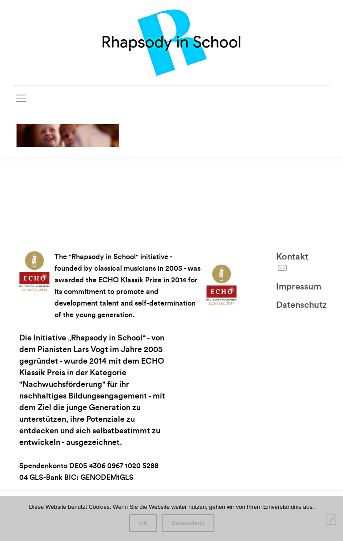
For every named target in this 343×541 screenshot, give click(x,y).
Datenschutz (301, 305)
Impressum (298, 286)
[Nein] (331, 519)
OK (143, 523)
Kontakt (292, 256)
